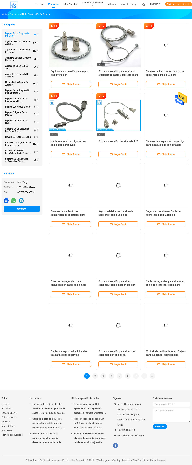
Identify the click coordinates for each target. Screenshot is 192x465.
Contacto (21, 209)
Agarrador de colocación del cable (21, 50)
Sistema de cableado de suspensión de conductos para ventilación (68, 215)
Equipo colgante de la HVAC (21, 121)
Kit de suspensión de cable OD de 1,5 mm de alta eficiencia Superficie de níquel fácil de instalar (89, 424)
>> (152, 376)
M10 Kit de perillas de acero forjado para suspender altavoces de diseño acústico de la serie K (166, 355)
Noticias (6, 421)
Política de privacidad (12, 435)
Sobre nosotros (9, 417)
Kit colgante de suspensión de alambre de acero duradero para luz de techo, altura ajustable (89, 438)
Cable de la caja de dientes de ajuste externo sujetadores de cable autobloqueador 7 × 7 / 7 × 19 (48, 424)
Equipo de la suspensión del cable (21, 34)
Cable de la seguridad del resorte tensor (21, 143)
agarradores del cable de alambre (21, 42)
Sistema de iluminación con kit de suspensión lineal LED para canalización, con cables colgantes (165, 75)
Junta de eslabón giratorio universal (21, 59)
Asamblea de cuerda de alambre (21, 75)
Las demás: (35, 398)
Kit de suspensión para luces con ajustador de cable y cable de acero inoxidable (118, 75)
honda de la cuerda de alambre (21, 83)
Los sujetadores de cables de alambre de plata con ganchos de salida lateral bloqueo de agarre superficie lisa (48, 409)
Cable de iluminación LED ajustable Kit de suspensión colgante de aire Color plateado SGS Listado (89, 409)
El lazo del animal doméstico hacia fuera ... (21, 151)
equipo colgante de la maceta (21, 113)
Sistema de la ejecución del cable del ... (21, 129)
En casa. (6, 404)
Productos (7, 408)
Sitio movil (7, 430)
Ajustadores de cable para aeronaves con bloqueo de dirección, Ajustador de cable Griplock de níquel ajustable (46, 438)
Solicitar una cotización (178, 4)
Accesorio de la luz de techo (21, 67)
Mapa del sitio (8, 426)
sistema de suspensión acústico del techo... (21, 160)
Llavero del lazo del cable (21, 136)
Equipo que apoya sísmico (21, 106)
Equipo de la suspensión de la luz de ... (21, 91)
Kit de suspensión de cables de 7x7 (118, 141)
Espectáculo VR (9, 413)
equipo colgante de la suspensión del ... (21, 99)
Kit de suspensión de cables (85, 398)
